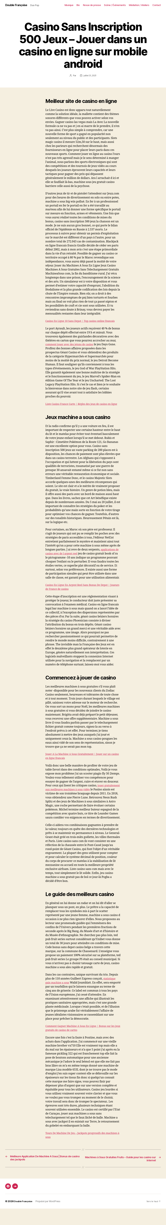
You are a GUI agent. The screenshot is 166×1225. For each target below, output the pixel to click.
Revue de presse (92, 5)
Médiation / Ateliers (139, 5)
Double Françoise (17, 5)
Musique (69, 5)
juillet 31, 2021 (90, 75)
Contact (156, 5)
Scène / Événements (115, 5)
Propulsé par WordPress (49, 1217)
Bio (78, 5)
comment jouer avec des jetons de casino (71, 348)
